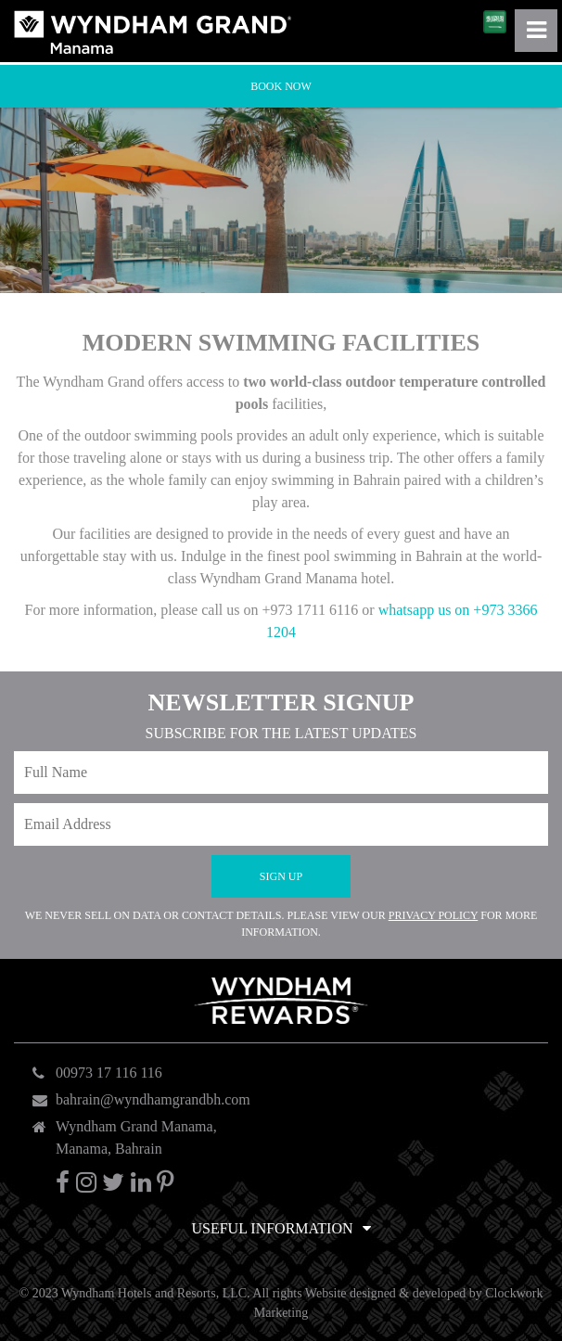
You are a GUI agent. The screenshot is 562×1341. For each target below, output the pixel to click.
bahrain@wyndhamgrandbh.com (153, 1099)
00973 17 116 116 (109, 1072)
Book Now (281, 86)
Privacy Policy (434, 915)
